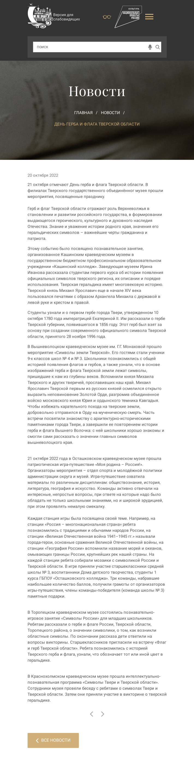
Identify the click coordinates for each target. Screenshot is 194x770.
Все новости (53, 740)
